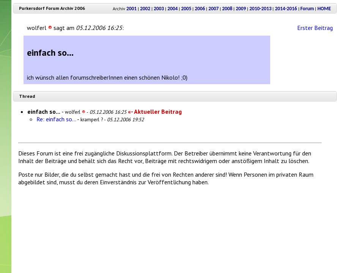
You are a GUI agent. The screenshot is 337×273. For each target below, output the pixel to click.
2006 (200, 8)
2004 (172, 8)
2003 (159, 8)
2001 (131, 8)
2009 (241, 8)
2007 (213, 8)
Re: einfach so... (56, 119)
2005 (186, 8)
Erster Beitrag (315, 27)
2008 (227, 8)
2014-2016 (286, 8)
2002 (145, 8)
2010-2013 (260, 8)
